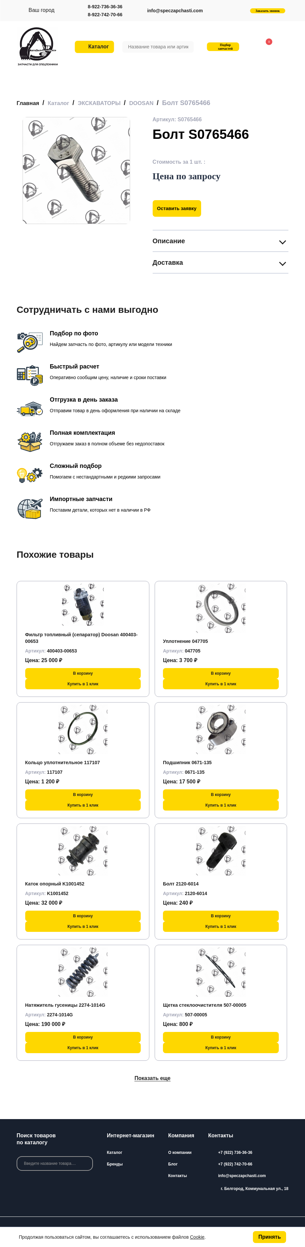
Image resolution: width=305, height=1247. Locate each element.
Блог (173, 1164)
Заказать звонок (268, 11)
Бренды (115, 1164)
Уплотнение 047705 (188, 641)
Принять (269, 1237)
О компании (180, 1152)
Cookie (197, 1237)
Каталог (114, 1152)
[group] (76, 170)
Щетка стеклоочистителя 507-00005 (209, 1005)
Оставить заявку (180, 208)
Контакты (177, 1175)
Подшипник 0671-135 (190, 762)
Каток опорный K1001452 (58, 883)
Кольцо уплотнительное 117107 (67, 762)
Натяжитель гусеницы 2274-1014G (69, 1005)
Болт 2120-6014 (183, 883)
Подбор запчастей (222, 46)
